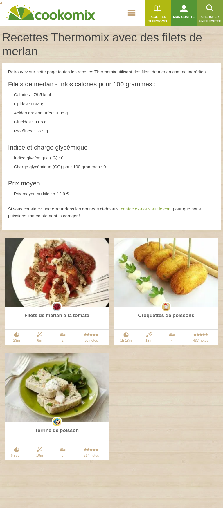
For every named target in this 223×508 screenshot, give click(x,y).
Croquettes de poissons (166, 315)
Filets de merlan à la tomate (56, 315)
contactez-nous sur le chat (146, 208)
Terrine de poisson (57, 430)
